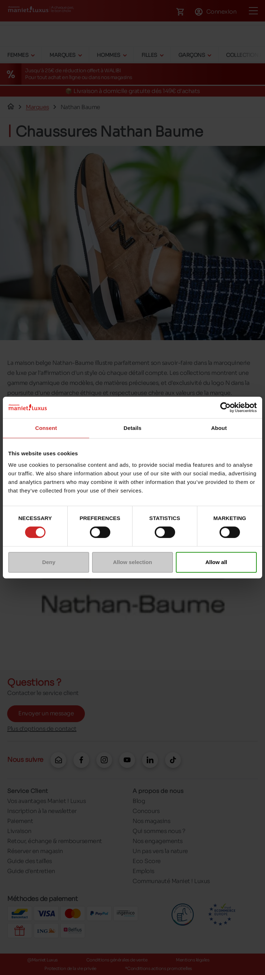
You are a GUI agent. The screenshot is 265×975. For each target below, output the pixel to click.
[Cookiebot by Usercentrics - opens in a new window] (225, 407)
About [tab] (219, 428)
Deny (49, 562)
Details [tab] (132, 428)
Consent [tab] (46, 428)
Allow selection (132, 562)
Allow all (216, 562)
